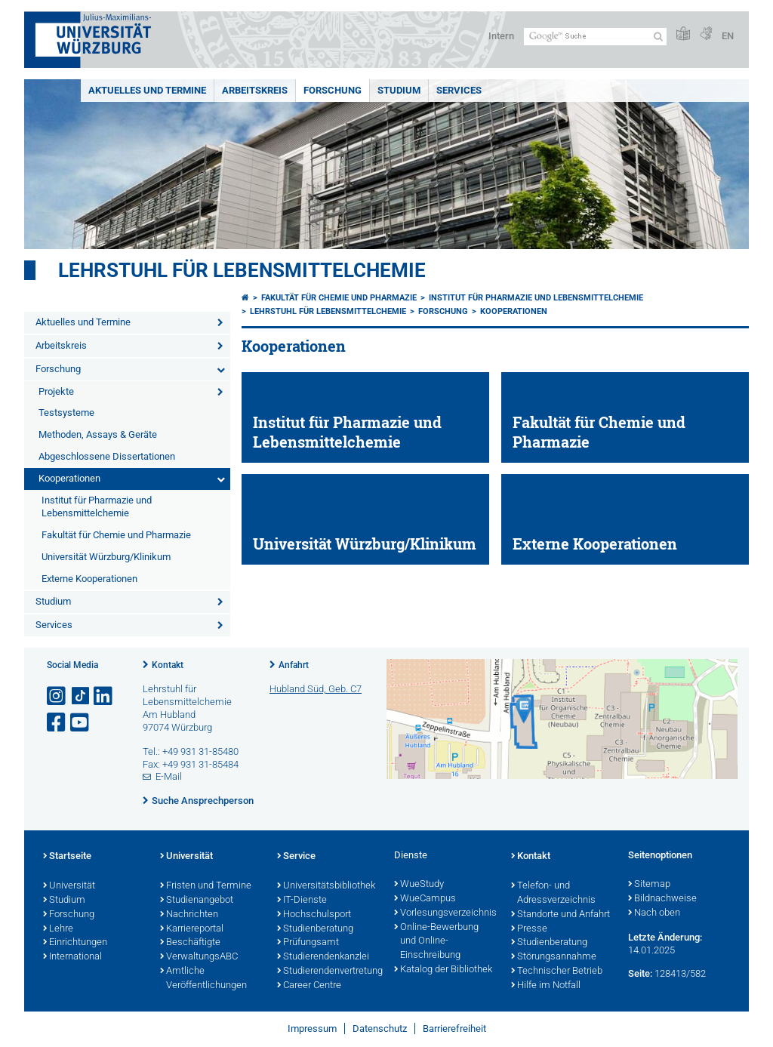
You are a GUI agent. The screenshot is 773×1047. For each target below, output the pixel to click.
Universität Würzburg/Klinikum (106, 556)
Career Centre (309, 986)
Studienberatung (315, 929)
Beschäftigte (190, 943)
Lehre (58, 929)
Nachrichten (189, 915)
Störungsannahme (553, 957)
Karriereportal (191, 929)
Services (459, 90)
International (72, 957)
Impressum (312, 1028)
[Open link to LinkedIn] (104, 696)
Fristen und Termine (205, 886)
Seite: (640, 973)
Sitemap (649, 884)
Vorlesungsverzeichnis (445, 913)
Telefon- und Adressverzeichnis (553, 893)
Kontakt (167, 665)
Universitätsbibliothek (326, 886)
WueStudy (419, 884)
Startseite (67, 857)
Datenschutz (380, 1028)
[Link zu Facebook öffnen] (57, 723)
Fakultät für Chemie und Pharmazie (116, 534)
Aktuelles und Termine (147, 90)
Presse (529, 929)
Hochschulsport (314, 915)
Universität (69, 886)
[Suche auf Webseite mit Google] (595, 36)
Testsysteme (66, 412)
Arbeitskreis (255, 90)
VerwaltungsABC (199, 957)
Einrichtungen (75, 943)
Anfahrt (294, 665)
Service (296, 857)
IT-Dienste (302, 900)
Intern (501, 36)
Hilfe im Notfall (546, 986)
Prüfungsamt (308, 943)
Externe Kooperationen (89, 578)
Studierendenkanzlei (323, 957)
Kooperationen (69, 478)
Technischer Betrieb (556, 971)
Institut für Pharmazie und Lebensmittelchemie (97, 506)
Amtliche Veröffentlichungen (203, 979)
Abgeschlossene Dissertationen (106, 456)
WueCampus (425, 899)
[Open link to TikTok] (80, 696)
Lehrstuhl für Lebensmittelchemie (242, 270)
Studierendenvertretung (328, 971)
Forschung (332, 90)
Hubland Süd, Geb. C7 (315, 688)
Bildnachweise (662, 899)
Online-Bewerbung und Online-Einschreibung (436, 942)
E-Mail (169, 776)
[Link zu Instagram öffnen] (57, 696)
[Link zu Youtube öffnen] (80, 723)
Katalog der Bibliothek (443, 970)
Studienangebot (196, 900)
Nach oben (654, 913)
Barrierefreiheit (454, 1028)
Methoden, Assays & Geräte (97, 434)
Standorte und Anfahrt (560, 915)
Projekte (56, 391)
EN (728, 36)
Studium (398, 90)
